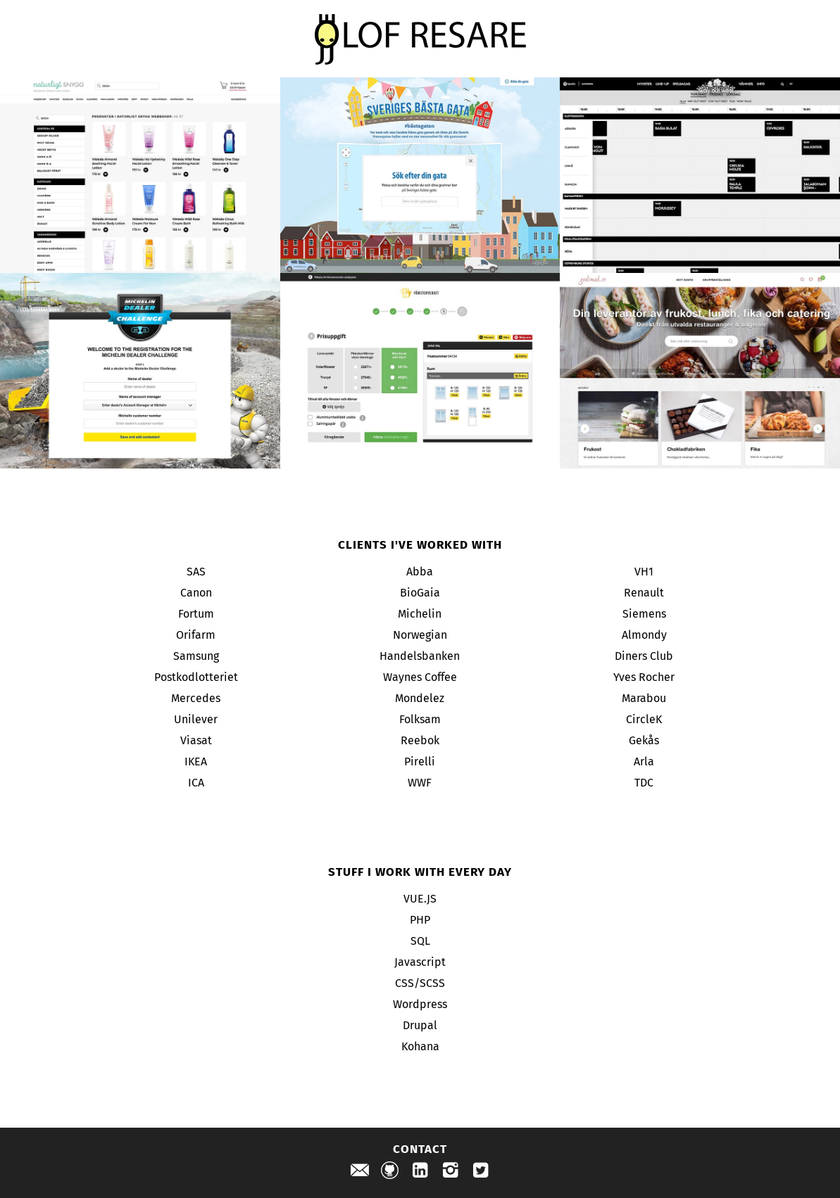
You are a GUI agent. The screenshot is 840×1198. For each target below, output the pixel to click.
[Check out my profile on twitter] (481, 1172)
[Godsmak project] (700, 371)
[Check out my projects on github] (390, 1172)
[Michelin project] (140, 371)
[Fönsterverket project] (420, 371)
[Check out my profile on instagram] (451, 1172)
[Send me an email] (360, 1172)
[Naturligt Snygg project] (140, 175)
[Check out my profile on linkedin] (420, 1172)
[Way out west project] (700, 175)
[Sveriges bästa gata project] (420, 175)
